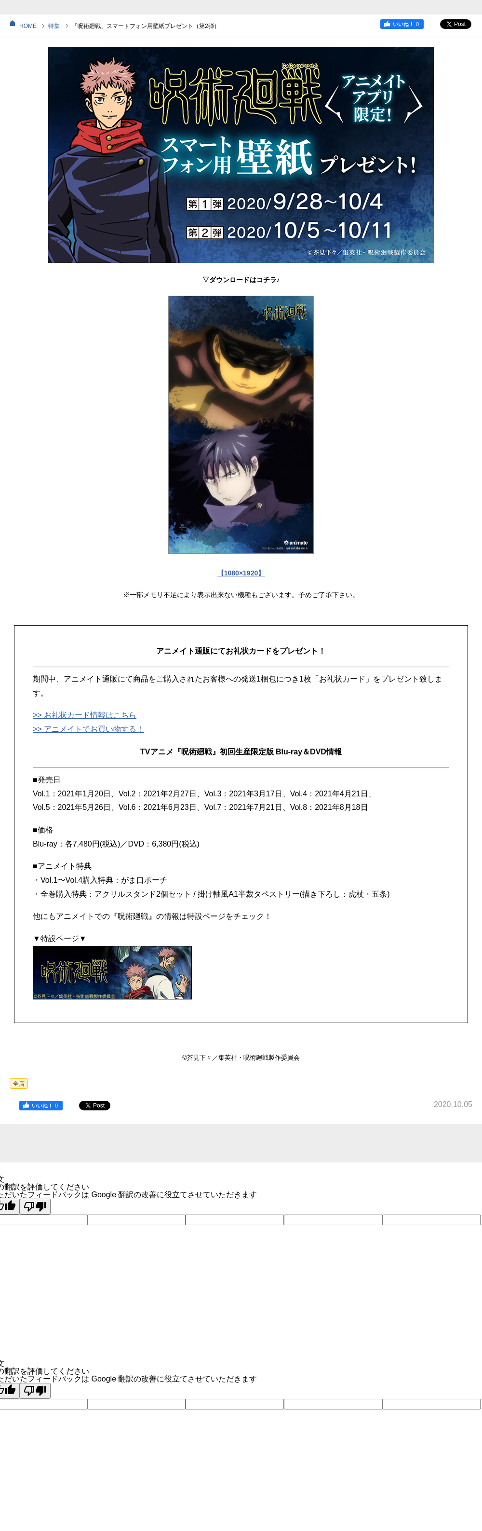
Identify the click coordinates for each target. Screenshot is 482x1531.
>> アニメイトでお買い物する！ (88, 729)
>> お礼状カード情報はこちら (84, 715)
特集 (54, 26)
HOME (28, 26)
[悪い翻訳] (35, 1207)
